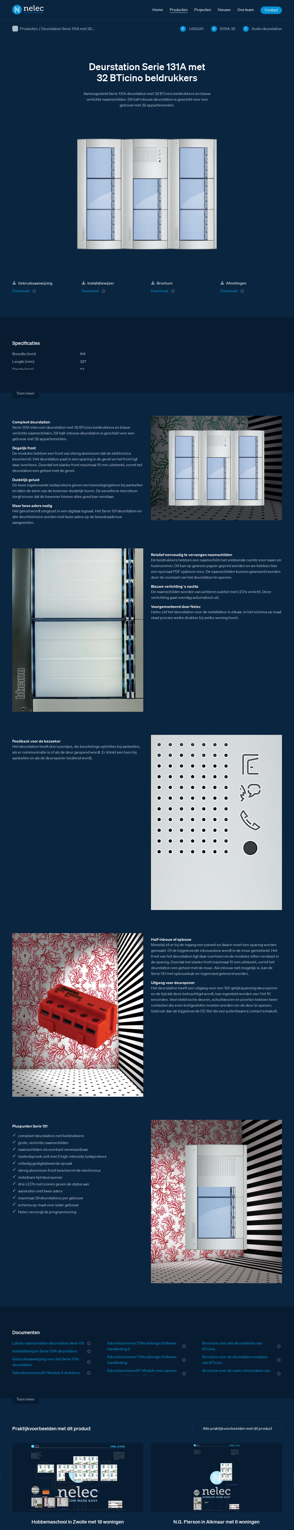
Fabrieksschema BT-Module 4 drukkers (46, 1372)
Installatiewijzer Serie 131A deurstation (44, 1351)
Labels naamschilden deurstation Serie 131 (48, 1343)
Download (20, 290)
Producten (29, 28)
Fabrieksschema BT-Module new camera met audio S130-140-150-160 (141, 1373)
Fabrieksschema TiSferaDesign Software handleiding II (141, 1346)
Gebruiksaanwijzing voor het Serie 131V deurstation (45, 1362)
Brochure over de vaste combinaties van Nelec (236, 1373)
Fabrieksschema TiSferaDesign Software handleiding (141, 1359)
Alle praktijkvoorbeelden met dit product (237, 1428)
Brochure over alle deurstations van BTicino (232, 1346)
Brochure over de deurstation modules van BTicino (235, 1359)
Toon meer (25, 393)
